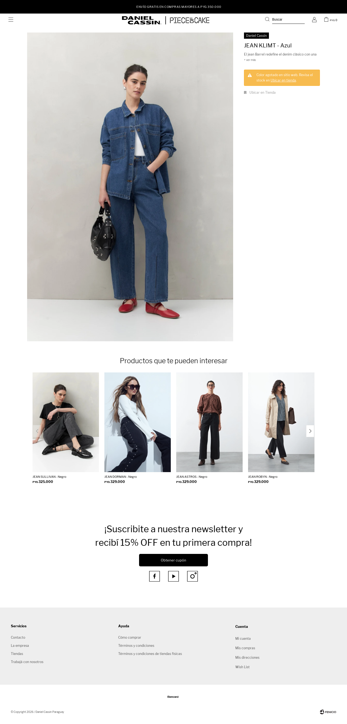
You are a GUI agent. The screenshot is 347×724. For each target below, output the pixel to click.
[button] (310, 431)
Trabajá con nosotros (27, 662)
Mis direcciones (247, 657)
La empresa (20, 646)
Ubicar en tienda (283, 80)
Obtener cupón (173, 560)
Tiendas (17, 654)
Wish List (242, 667)
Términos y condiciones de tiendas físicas (150, 654)
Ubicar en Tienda (262, 92)
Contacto (18, 637)
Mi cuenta (243, 639)
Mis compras (245, 648)
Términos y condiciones (136, 646)
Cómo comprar (129, 637)
